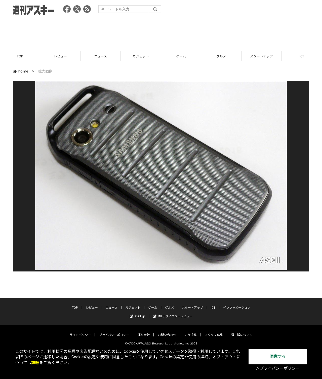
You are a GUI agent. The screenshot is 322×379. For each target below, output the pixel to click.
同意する (278, 356)
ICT (302, 56)
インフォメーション (236, 303)
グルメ (221, 56)
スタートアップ (261, 56)
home (20, 71)
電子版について (241, 330)
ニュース (100, 56)
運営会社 (144, 330)
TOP (20, 56)
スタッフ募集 (214, 330)
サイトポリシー (80, 330)
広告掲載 (190, 330)
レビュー (60, 56)
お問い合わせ (167, 330)
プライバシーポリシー (114, 330)
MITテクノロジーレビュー (172, 312)
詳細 (35, 362)
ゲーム (181, 56)
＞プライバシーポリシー (278, 368)
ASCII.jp (137, 312)
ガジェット (141, 56)
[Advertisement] (161, 31)
